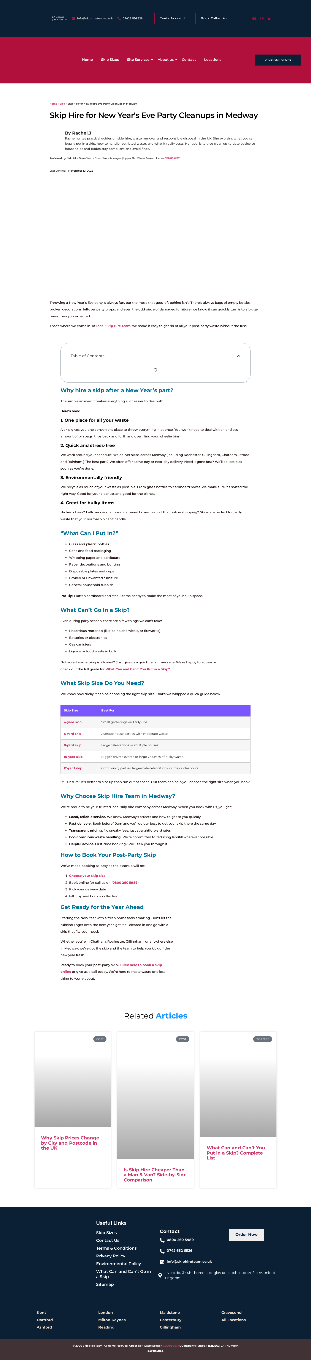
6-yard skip (72, 734)
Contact (189, 60)
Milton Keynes (112, 1320)
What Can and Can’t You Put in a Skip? (137, 669)
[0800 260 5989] (162, 1240)
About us (166, 60)
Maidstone (170, 1313)
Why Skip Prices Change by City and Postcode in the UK (70, 1143)
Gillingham (170, 1327)
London (105, 1313)
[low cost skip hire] (19, 59)
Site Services (139, 60)
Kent (41, 1313)
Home (87, 60)
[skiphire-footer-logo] (55, 1237)
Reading (106, 1327)
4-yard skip (73, 722)
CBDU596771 (172, 158)
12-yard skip (73, 768)
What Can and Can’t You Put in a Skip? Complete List (236, 1153)
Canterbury (170, 1320)
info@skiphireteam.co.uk (189, 1262)
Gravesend (231, 1313)
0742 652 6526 (179, 1251)
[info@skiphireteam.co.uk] (162, 1262)
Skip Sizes (110, 60)
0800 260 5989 (125, 883)
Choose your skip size (87, 876)
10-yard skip (73, 757)
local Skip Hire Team (113, 326)
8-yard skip (72, 745)
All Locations (233, 1320)
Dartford (45, 1320)
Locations (212, 60)
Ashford (44, 1327)
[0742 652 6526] (162, 1251)
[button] (238, 356)
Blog (62, 103)
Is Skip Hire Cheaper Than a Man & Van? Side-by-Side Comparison (155, 1175)
